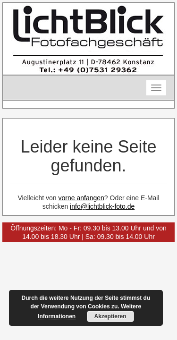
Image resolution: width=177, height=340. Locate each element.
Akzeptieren (110, 316)
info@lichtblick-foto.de (102, 206)
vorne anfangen (81, 198)
